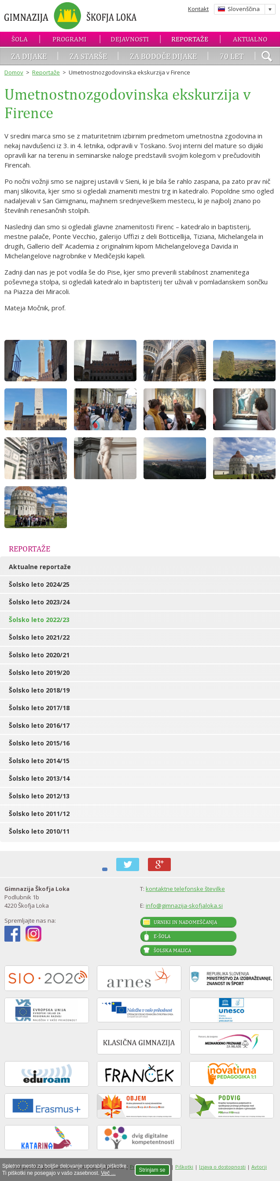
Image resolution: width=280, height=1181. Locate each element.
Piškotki (184, 1166)
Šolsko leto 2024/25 (39, 584)
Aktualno (250, 39)
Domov (13, 72)
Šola (19, 39)
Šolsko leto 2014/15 (39, 760)
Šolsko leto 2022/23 (39, 619)
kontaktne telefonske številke (185, 889)
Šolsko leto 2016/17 (39, 725)
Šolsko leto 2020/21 (39, 655)
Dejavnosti (130, 39)
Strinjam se (152, 1170)
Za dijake (29, 56)
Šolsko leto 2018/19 (39, 690)
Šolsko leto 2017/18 (39, 708)
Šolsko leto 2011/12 (39, 813)
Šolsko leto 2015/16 (39, 743)
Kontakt (198, 9)
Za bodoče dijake (163, 56)
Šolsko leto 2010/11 (39, 831)
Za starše (88, 56)
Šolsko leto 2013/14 (39, 778)
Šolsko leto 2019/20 (39, 672)
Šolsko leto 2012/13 (39, 796)
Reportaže (189, 39)
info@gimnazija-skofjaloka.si (184, 905)
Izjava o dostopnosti (222, 1166)
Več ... (108, 1173)
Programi (69, 39)
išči (267, 57)
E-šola (162, 936)
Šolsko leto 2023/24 (39, 602)
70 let (232, 56)
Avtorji (259, 1166)
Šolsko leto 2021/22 (39, 637)
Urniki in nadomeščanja (185, 922)
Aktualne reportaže (40, 567)
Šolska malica (172, 950)
